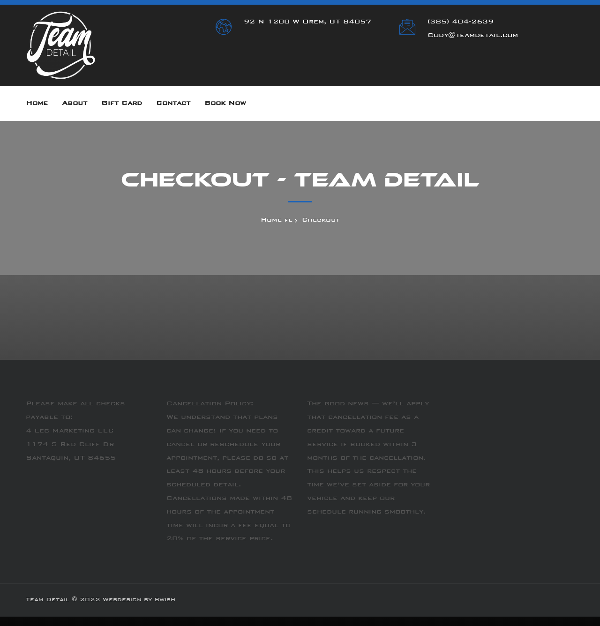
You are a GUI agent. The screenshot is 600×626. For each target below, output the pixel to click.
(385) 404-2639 (461, 22)
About (74, 103)
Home (37, 103)
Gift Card (121, 103)
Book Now (225, 103)
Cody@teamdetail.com (473, 35)
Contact (173, 103)
